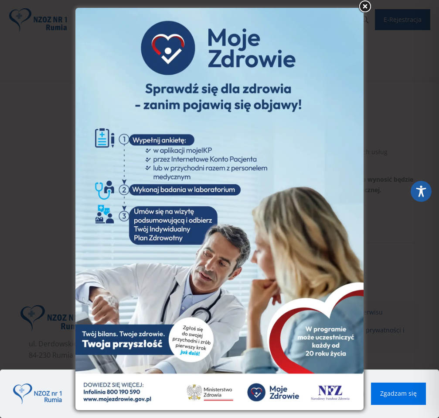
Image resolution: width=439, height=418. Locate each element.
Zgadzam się (398, 393)
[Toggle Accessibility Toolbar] (421, 191)
